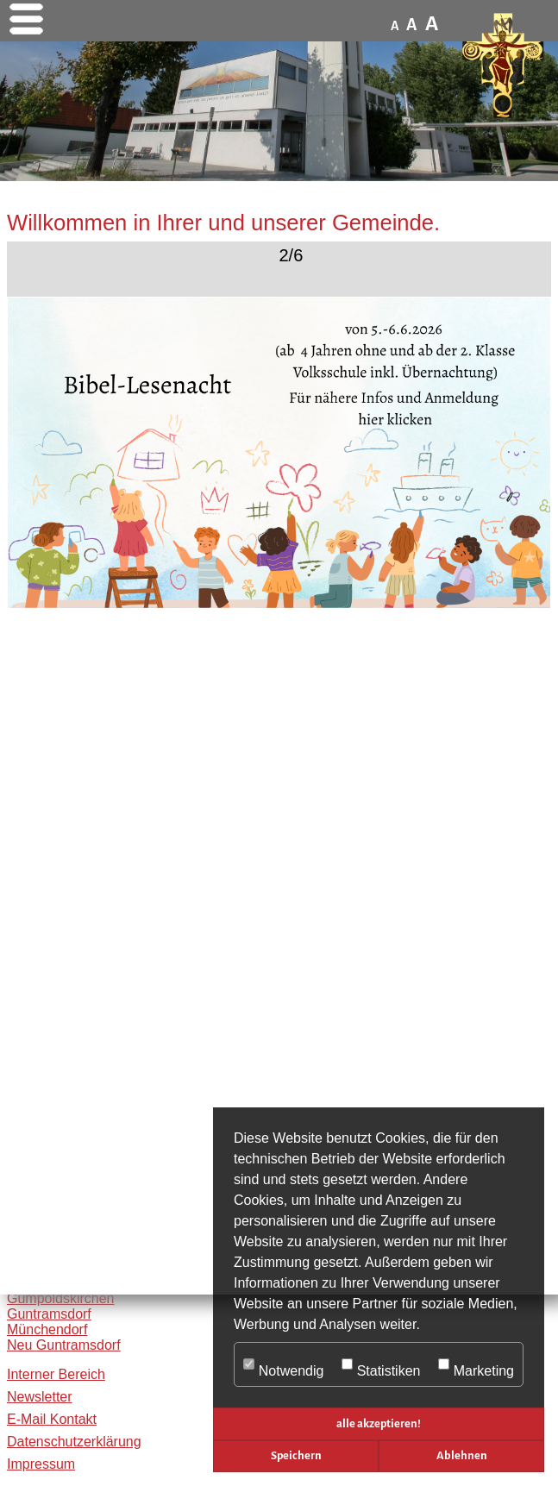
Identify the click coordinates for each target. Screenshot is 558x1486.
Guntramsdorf (49, 1314)
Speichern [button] (296, 1455)
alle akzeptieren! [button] (378, 1423)
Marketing (476, 1365)
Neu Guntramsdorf (64, 1345)
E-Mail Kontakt (52, 1419)
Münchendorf (47, 1329)
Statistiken (381, 1365)
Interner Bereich (56, 1374)
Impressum (41, 1464)
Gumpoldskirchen (61, 1298)
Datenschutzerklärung (74, 1441)
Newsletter (39, 1396)
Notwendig (283, 1365)
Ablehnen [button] (461, 1455)
